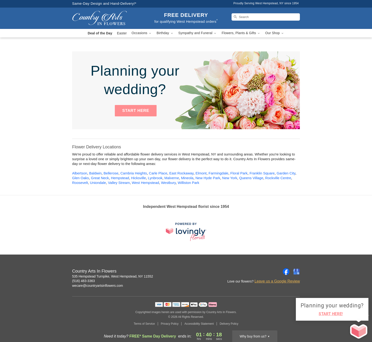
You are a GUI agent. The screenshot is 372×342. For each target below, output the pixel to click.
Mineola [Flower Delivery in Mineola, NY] (187, 178)
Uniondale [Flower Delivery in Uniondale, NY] (98, 183)
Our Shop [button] (274, 33)
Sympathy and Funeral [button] (197, 33)
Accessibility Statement (199, 323)
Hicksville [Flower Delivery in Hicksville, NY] (138, 178)
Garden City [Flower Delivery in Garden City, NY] (286, 173)
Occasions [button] (141, 33)
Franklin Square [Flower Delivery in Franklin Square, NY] (262, 173)
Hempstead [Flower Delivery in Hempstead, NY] (120, 178)
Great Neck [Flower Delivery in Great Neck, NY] (100, 178)
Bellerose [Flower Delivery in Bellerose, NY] (111, 173)
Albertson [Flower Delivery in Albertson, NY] (79, 173)
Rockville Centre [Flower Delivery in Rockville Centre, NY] (278, 178)
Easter (122, 33)
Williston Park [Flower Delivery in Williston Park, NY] (188, 183)
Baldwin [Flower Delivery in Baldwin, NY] (95, 173)
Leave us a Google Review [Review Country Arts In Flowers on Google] (277, 281)
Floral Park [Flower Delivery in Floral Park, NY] (239, 173)
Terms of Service (144, 323)
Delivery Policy (229, 323)
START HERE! (331, 314)
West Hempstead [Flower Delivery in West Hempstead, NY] (145, 183)
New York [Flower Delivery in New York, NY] (229, 178)
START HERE (135, 110)
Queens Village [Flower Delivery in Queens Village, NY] (251, 178)
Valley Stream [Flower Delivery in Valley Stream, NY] (119, 183)
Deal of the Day (100, 33)
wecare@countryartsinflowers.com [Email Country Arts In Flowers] (97, 285)
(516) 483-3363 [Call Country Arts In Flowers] (83, 281)
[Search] (266, 17)
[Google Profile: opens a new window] (296, 271)
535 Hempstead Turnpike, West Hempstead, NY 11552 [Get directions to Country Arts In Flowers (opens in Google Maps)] (112, 276)
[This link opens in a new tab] (186, 231)
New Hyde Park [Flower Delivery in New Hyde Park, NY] (207, 178)
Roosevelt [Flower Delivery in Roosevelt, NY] (80, 183)
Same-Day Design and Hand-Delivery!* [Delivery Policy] (104, 3)
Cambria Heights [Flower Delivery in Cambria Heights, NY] (133, 173)
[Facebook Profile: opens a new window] (286, 271)
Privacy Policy (170, 323)
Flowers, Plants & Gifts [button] (241, 33)
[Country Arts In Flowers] (106, 18)
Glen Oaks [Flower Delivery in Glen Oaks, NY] (80, 178)
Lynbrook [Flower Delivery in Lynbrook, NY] (155, 178)
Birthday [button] (165, 33)
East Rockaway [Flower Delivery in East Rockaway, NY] (181, 173)
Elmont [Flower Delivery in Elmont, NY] (201, 173)
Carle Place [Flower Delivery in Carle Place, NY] (158, 173)
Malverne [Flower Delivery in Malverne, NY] (171, 178)
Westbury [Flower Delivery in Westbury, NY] (168, 183)
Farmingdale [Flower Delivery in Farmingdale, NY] (218, 173)
